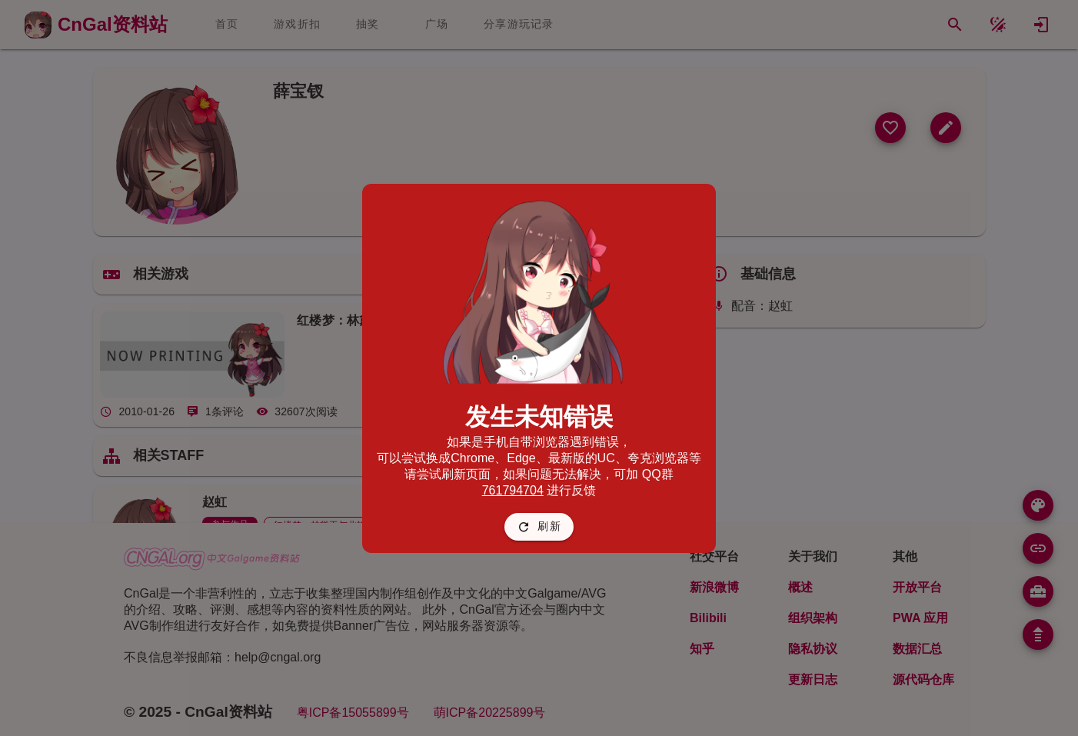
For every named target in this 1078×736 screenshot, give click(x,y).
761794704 (513, 490)
